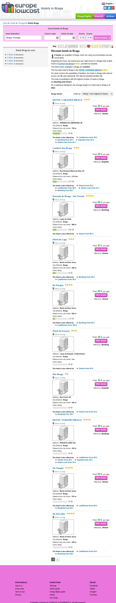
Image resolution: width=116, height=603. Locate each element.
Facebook (94, 586)
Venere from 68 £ (86, 234)
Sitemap (53, 586)
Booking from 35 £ (65, 414)
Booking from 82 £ (65, 508)
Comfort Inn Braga (66, 64)
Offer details (101, 110)
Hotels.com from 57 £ (90, 188)
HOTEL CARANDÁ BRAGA (90, 70)
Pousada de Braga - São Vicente (68, 196)
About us (18, 586)
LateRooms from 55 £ (88, 457)
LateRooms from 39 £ (67, 188)
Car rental (54, 598)
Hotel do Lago (60, 239)
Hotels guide (55, 589)
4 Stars (10, 61)
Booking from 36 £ (65, 140)
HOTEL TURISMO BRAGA (67, 420)
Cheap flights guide (57, 592)
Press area (19, 589)
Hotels (52, 595)
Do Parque (58, 285)
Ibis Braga (58, 374)
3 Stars (10, 58)
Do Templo (58, 468)
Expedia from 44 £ (86, 140)
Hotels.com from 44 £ (67, 142)
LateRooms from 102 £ (67, 325)
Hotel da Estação (61, 331)
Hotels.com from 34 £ (88, 412)
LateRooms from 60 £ (88, 506)
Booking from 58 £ (65, 190)
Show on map (60, 103)
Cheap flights (84, 16)
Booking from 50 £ (87, 323)
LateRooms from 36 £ (88, 137)
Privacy (18, 595)
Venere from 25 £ (86, 186)
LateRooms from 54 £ (88, 551)
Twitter (92, 589)
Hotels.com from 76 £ (67, 462)
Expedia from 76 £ (84, 460)
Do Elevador (59, 513)
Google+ (93, 592)
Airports (98, 16)
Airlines (110, 16)
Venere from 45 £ (86, 368)
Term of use (20, 592)
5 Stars (10, 64)
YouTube (93, 595)
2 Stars (10, 55)
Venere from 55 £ (65, 460)
